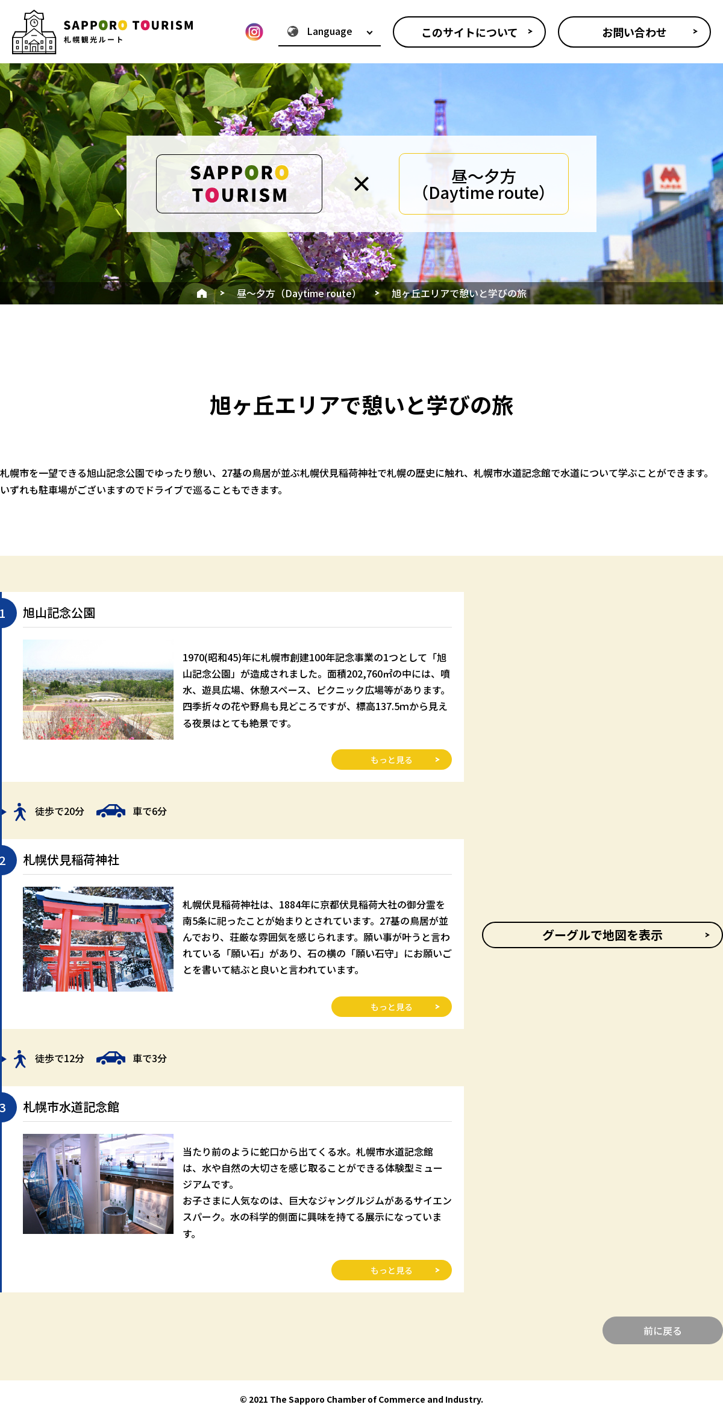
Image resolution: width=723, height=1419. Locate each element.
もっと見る (392, 760)
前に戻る (662, 1330)
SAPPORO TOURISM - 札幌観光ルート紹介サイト (102, 31)
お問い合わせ (634, 32)
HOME (202, 293)
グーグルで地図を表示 (602, 934)
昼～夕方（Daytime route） (299, 293)
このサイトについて (469, 32)
